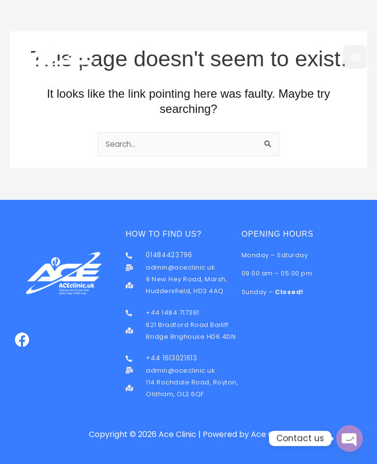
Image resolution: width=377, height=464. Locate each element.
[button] (355, 57)
